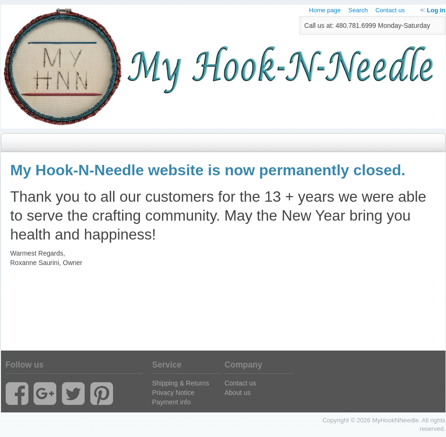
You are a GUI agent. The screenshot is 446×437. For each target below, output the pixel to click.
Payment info (171, 402)
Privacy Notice (173, 392)
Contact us (390, 10)
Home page (325, 10)
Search (358, 10)
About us (238, 392)
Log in (433, 10)
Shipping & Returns (181, 383)
